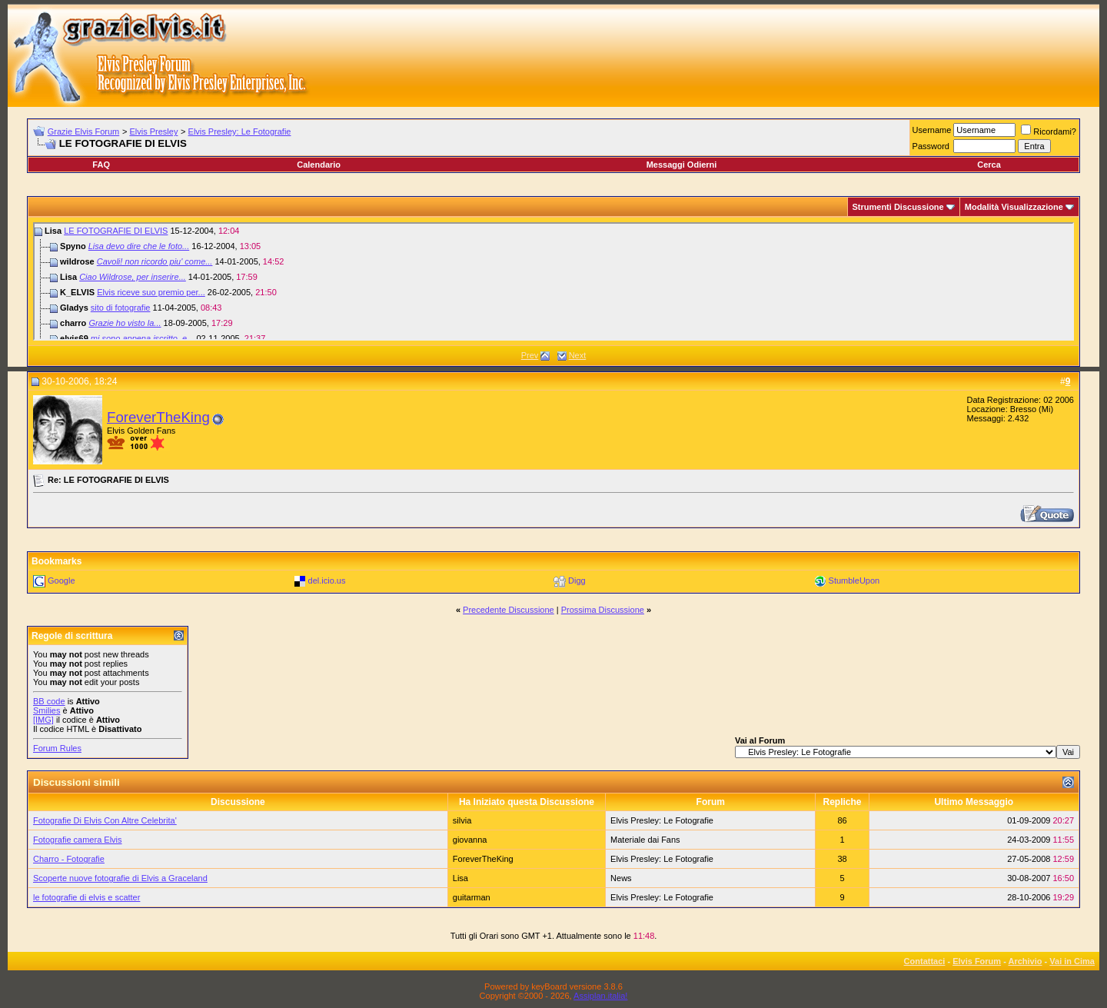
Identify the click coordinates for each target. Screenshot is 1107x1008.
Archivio (1025, 961)
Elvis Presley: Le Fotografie (239, 131)
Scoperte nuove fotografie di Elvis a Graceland (120, 878)
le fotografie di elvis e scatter (86, 897)
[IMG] (43, 719)
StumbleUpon (854, 580)
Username (932, 130)
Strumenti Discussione (898, 206)
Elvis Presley (153, 131)
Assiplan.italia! (600, 995)
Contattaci (925, 961)
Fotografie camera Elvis (77, 839)
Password (931, 146)
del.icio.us (327, 580)
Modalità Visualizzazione (1014, 206)
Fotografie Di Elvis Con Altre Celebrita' (105, 820)
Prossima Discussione (602, 609)
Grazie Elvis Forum (84, 131)
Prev (530, 355)
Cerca (989, 164)
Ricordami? (1048, 131)
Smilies (46, 710)
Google (61, 580)
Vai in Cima (1072, 961)
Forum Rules (57, 748)
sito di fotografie (121, 307)
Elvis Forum (976, 961)
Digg (577, 580)
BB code (49, 701)
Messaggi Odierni (682, 164)
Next (578, 355)
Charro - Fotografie (69, 858)
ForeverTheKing (158, 417)
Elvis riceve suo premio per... (151, 292)
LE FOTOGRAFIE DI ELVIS (116, 230)
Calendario (319, 164)
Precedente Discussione (508, 609)
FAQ (101, 164)
